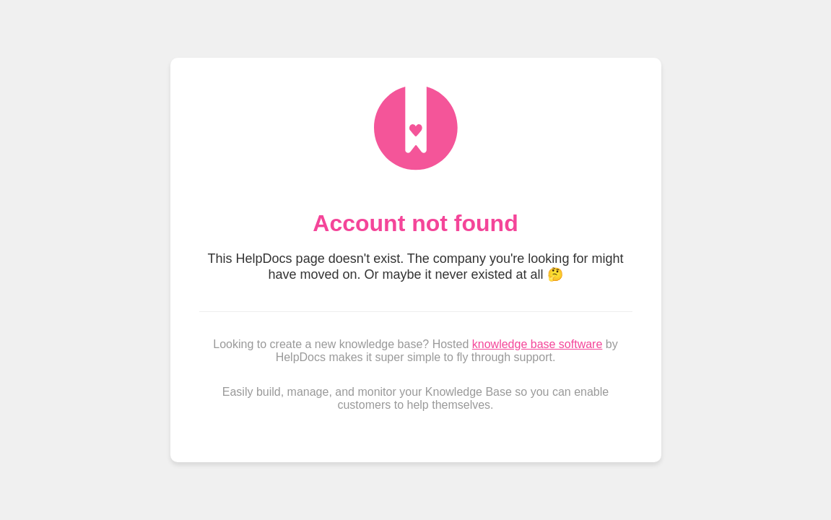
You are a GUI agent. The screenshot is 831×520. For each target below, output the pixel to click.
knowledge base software (537, 344)
